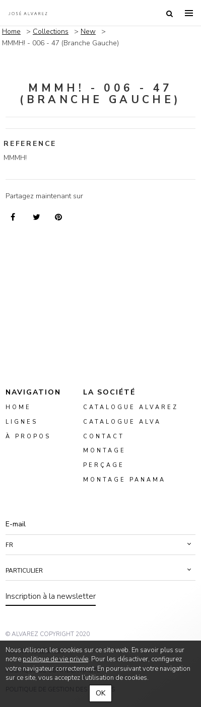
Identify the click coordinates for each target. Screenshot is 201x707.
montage (104, 451)
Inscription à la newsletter (51, 596)
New (88, 31)
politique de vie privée (55, 659)
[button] (100, 545)
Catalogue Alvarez (130, 407)
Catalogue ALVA (122, 422)
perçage (103, 465)
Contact (103, 436)
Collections (51, 31)
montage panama (124, 480)
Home (11, 31)
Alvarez (28, 13)
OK (100, 693)
